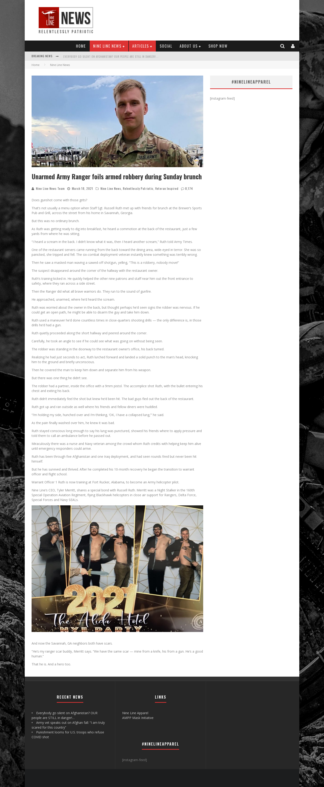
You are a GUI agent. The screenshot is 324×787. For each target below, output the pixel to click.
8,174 (189, 188)
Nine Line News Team (50, 188)
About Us (189, 46)
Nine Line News (107, 46)
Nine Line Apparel (135, 713)
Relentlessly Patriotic (138, 188)
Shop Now (218, 46)
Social (166, 46)
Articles (140, 46)
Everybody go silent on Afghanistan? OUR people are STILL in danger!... (111, 56)
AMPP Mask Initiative (138, 718)
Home (81, 46)
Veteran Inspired (166, 188)
